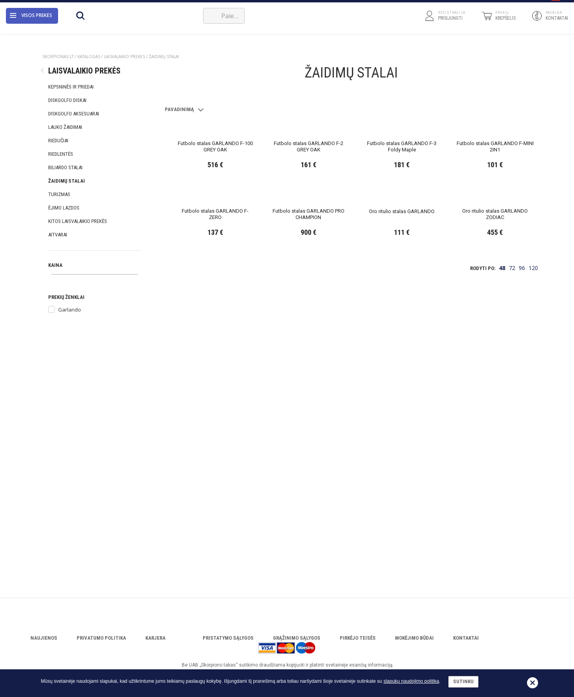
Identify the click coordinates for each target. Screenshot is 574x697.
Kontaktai (466, 638)
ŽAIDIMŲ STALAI (164, 56)
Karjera (155, 638)
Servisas (157, 5)
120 (533, 543)
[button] (555, 5)
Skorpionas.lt (57, 56)
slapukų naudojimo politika (411, 681)
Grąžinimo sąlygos (296, 638)
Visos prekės (31, 25)
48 (502, 543)
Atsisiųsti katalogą (81, 5)
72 (512, 543)
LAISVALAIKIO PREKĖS (124, 56)
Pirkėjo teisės (358, 638)
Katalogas (124, 5)
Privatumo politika (101, 638)
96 (522, 543)
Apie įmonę (38, 5)
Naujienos (43, 638)
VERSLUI (186, 5)
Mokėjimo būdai (414, 638)
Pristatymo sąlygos (228, 638)
